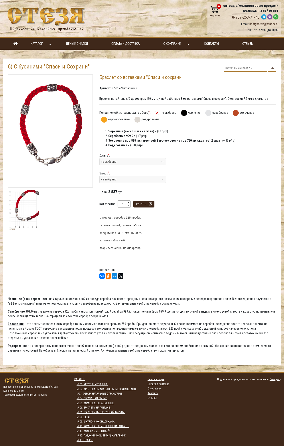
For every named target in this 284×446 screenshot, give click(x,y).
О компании (176, 44)
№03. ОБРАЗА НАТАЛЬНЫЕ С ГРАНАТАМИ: (99, 393)
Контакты (211, 44)
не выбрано (168, 113)
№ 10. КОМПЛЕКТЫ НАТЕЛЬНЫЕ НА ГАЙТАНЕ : (103, 426)
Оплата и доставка (125, 44)
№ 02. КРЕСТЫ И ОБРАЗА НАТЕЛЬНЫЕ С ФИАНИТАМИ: (106, 389)
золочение (247, 113)
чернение (194, 113)
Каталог (41, 44)
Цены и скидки (77, 44)
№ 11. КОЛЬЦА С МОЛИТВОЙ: (93, 430)
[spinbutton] (123, 204)
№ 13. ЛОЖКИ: (85, 440)
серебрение (220, 113)
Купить (141, 204)
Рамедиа (275, 379)
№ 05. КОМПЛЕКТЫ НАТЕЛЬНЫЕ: (95, 403)
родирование (150, 119)
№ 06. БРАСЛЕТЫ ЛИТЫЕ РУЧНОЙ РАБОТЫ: (101, 412)
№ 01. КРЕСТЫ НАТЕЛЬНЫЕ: (92, 384)
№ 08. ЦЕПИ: (83, 417)
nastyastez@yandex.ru (263, 24)
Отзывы (247, 44)
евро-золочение (119, 119)
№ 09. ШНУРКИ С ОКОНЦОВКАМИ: (96, 421)
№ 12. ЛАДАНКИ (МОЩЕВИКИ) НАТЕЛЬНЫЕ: (101, 435)
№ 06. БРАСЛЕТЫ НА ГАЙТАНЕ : (94, 407)
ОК (272, 67)
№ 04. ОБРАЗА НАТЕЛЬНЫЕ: (92, 398)
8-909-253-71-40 (245, 17)
